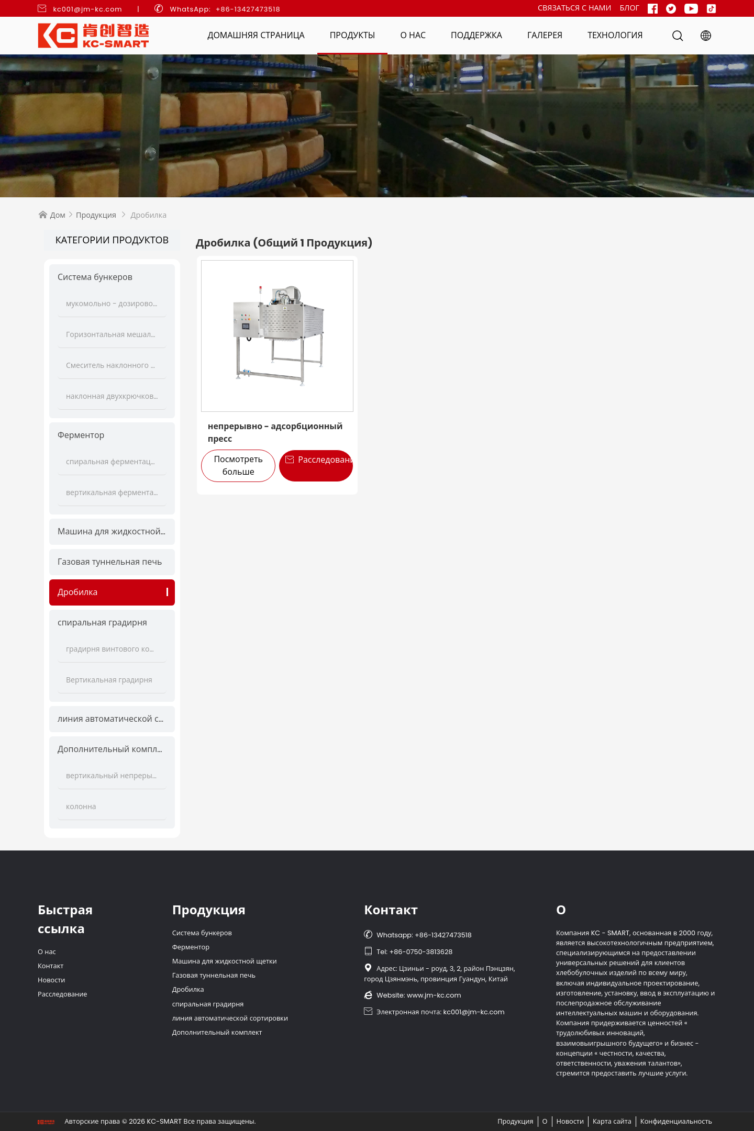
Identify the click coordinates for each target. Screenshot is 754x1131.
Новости (51, 980)
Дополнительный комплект (112, 749)
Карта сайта (612, 1121)
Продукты (352, 35)
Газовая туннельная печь (110, 562)
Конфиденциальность (676, 1121)
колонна (81, 806)
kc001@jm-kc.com (87, 9)
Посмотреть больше (238, 465)
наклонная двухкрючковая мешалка (112, 396)
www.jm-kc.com (434, 995)
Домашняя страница (255, 35)
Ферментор (81, 435)
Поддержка (476, 35)
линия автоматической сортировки (112, 719)
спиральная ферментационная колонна (112, 461)
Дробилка (77, 592)
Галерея (544, 35)
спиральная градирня (102, 623)
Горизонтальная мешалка (112, 334)
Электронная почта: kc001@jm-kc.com (434, 1011)
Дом (57, 215)
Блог (629, 8)
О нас (413, 35)
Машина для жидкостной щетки (112, 531)
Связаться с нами (575, 8)
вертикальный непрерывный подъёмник (112, 775)
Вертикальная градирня (109, 680)
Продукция (96, 215)
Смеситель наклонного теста (112, 365)
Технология (614, 35)
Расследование (319, 460)
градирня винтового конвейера (112, 649)
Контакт (50, 965)
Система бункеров (95, 277)
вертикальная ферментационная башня (112, 492)
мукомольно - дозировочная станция (112, 303)
